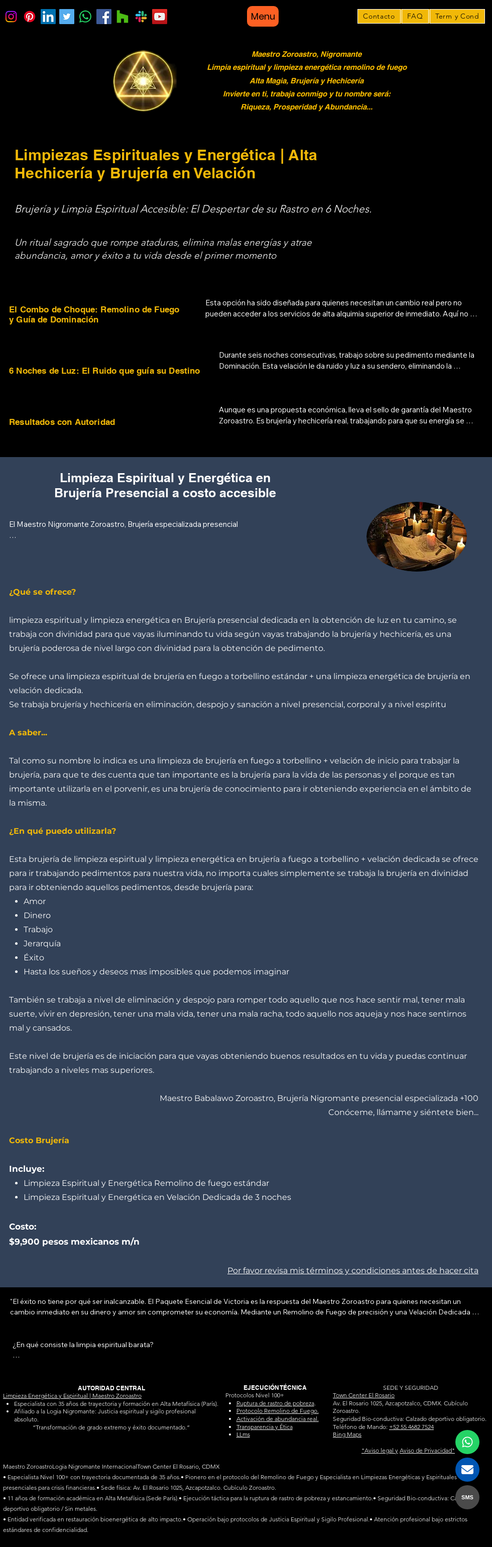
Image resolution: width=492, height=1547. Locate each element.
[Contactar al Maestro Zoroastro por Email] (467, 1470)
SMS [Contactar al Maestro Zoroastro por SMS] (467, 1497)
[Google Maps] (122, 16)
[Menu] (263, 16)
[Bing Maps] (141, 16)
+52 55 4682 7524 (411, 1426)
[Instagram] (11, 16)
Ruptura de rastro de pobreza (275, 1403)
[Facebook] (103, 16)
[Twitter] (66, 16)
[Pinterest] (29, 16)
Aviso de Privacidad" (427, 1450)
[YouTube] (159, 16)
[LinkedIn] (48, 16)
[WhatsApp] (85, 16)
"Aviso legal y (379, 1450)
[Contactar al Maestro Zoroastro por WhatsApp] (467, 1442)
